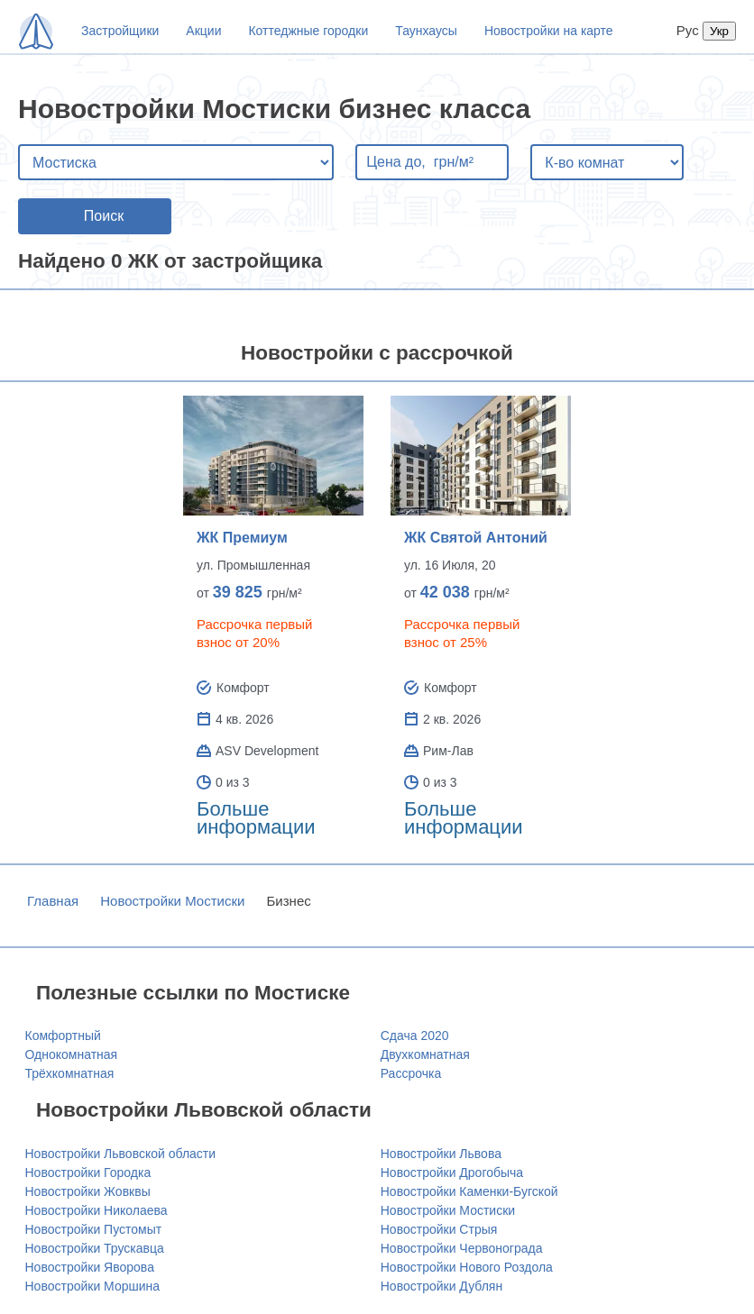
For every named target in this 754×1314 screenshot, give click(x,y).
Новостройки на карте (548, 30)
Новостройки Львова (441, 1153)
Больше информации (256, 818)
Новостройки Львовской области (120, 1153)
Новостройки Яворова (89, 1267)
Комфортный (63, 1035)
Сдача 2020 (415, 1035)
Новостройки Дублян (441, 1286)
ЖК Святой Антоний (475, 537)
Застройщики (120, 30)
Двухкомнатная (425, 1054)
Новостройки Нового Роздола (467, 1267)
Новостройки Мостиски (172, 900)
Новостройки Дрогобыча (452, 1172)
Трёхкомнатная (70, 1073)
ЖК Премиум (242, 537)
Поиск (104, 216)
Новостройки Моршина (93, 1286)
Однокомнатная (71, 1054)
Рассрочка (411, 1073)
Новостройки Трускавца (94, 1248)
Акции (203, 30)
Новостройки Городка (88, 1172)
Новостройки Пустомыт (93, 1229)
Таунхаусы (426, 30)
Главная (52, 900)
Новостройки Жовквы (88, 1191)
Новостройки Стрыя (439, 1229)
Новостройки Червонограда (462, 1248)
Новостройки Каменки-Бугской (469, 1191)
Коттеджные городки (308, 30)
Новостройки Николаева (96, 1210)
